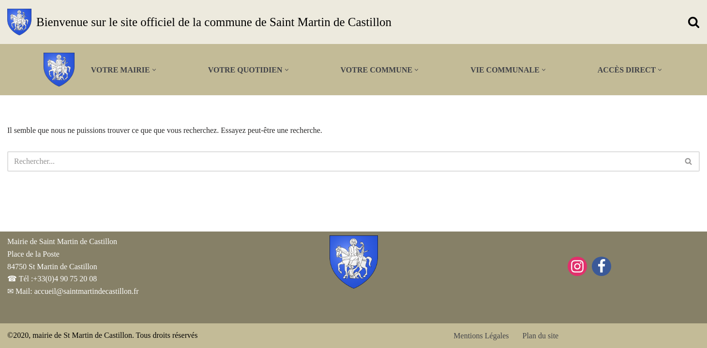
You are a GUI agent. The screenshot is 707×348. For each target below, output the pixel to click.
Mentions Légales (481, 336)
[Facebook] (601, 266)
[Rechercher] (694, 22)
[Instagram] (577, 266)
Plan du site (541, 336)
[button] (154, 70)
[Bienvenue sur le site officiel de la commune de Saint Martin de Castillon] (199, 22)
